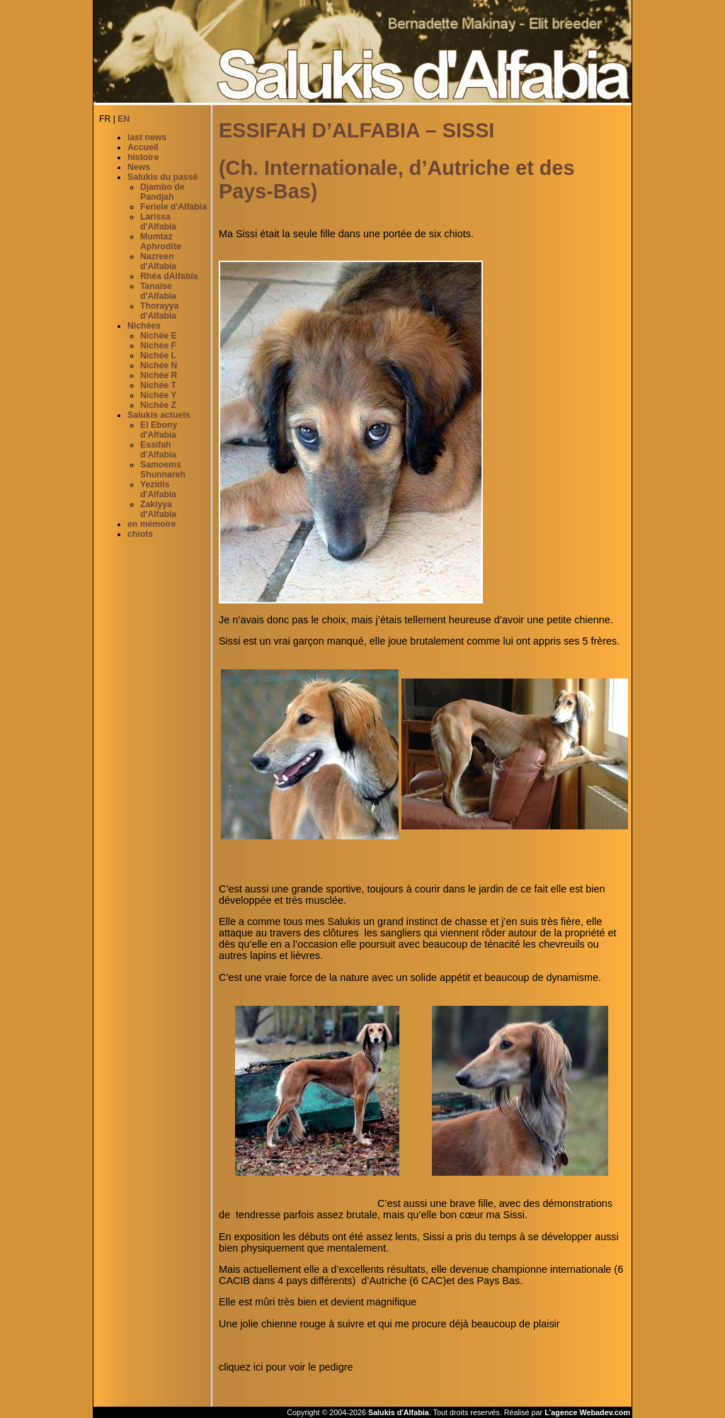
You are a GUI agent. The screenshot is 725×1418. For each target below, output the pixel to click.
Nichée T (158, 385)
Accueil (143, 147)
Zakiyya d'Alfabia (158, 509)
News (138, 167)
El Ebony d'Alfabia (158, 430)
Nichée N (158, 365)
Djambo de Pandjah (162, 192)
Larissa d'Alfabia (158, 222)
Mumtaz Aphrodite (160, 241)
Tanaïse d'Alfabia (158, 291)
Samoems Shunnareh (162, 470)
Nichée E (158, 336)
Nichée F (158, 346)
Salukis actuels (158, 415)
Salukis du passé (162, 177)
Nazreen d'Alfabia (158, 261)
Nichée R (158, 375)
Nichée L (158, 356)
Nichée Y (158, 395)
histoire (143, 157)
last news (146, 137)
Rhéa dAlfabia (169, 276)
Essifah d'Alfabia (158, 450)
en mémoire (151, 524)
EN (124, 119)
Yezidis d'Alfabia (158, 489)
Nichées (144, 326)
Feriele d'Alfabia (173, 207)
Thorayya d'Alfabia (159, 311)
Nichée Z (158, 405)
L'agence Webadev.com (587, 1412)
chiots (140, 534)
